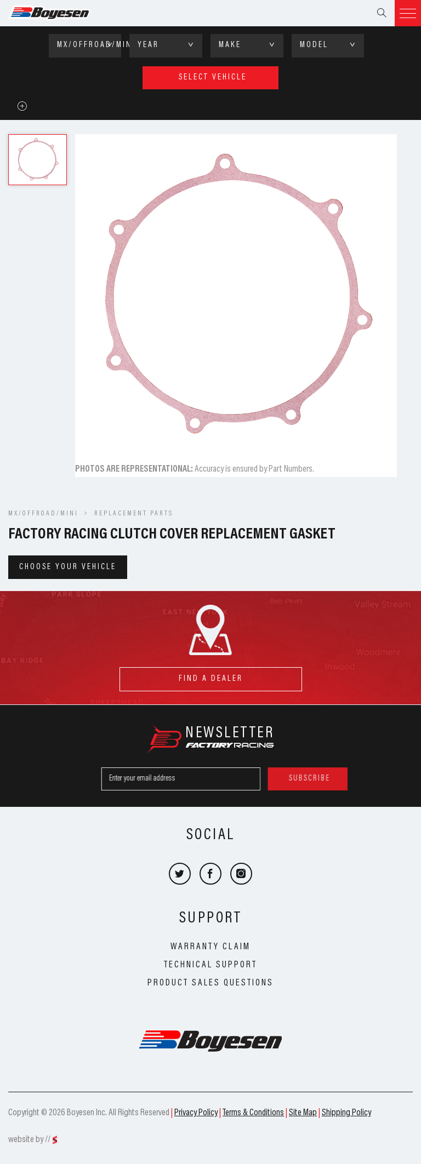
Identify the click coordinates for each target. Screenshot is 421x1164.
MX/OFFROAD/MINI (43, 514)
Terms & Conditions (253, 1113)
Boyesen (63, 13)
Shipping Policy (346, 1113)
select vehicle (213, 77)
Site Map (303, 1113)
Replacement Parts (133, 514)
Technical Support (210, 965)
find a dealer (211, 675)
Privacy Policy (196, 1113)
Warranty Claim (210, 947)
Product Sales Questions (210, 983)
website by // (29, 1140)
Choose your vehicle (67, 567)
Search (381, 13)
